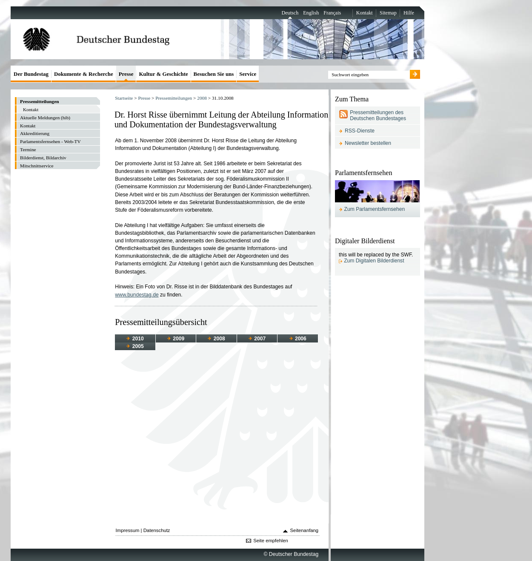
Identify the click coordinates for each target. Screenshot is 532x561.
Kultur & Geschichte (163, 74)
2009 (175, 339)
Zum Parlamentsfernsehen (374, 209)
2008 (202, 98)
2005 (134, 346)
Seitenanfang (304, 530)
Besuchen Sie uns (214, 74)
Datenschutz (156, 530)
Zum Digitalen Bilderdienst (374, 261)
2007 (257, 339)
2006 (297, 339)
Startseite (124, 98)
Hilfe (408, 13)
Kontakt (364, 13)
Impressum (128, 530)
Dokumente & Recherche (83, 74)
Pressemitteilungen (173, 98)
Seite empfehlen (270, 540)
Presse (144, 98)
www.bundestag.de (136, 295)
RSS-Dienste (360, 131)
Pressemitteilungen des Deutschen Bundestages (378, 115)
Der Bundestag (31, 74)
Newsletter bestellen (368, 143)
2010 (134, 339)
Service (247, 74)
